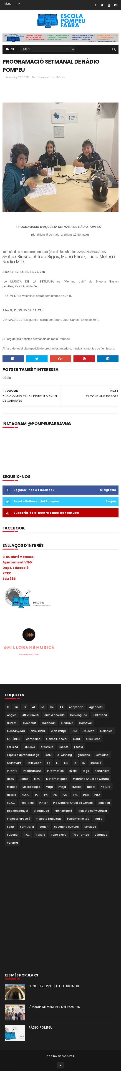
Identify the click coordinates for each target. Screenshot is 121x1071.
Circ (74, 731)
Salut (10, 827)
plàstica (104, 803)
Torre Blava (58, 835)
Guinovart (14, 763)
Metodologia (31, 787)
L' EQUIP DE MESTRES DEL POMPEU (54, 1007)
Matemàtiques (56, 779)
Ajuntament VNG (17, 562)
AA (61, 707)
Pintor (43, 803)
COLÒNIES (13, 739)
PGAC (11, 803)
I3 (57, 763)
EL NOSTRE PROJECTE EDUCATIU (54, 986)
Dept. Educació (16, 568)
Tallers (40, 835)
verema (12, 843)
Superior (12, 835)
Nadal (91, 787)
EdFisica (12, 747)
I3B (66, 763)
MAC (37, 779)
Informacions (45, 78)
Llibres (24, 779)
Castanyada (16, 731)
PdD (97, 795)
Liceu (10, 779)
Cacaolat (29, 723)
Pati (86, 795)
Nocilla (11, 795)
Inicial (73, 771)
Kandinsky (102, 771)
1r (8, 707)
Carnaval (85, 723)
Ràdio (60, 78)
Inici (10, 49)
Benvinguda (78, 715)
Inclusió (96, 763)
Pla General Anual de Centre (73, 803)
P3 (36, 795)
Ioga (86, 771)
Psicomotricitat (78, 819)
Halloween (34, 763)
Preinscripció (63, 811)
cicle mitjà (58, 731)
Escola (78, 747)
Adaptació (76, 707)
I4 (75, 763)
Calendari (48, 723)
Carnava (67, 723)
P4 (46, 795)
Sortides (90, 827)
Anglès (12, 715)
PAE (65, 795)
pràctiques (41, 811)
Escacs (63, 747)
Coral (77, 739)
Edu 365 (9, 579)
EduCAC (29, 747)
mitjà (62, 787)
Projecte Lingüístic (48, 819)
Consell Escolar (56, 739)
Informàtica (55, 771)
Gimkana (102, 755)
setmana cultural (66, 827)
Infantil (12, 771)
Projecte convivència (92, 811)
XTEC (7, 573)
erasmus (47, 747)
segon (44, 827)
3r (25, 707)
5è (43, 707)
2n (16, 707)
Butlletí (12, 723)
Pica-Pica (27, 803)
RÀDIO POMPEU (41, 1027)
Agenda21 (96, 707)
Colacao (88, 731)
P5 (55, 795)
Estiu (48, 755)
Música (76, 787)
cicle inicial (37, 731)
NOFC (26, 795)
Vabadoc (101, 835)
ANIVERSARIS (30, 715)
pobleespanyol (17, 811)
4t (33, 707)
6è (52, 707)
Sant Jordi (27, 827)
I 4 (48, 763)
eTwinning (64, 755)
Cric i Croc (93, 739)
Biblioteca (100, 715)
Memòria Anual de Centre (91, 779)
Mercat (12, 787)
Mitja (49, 787)
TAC (27, 835)
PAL (75, 795)
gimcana (84, 755)
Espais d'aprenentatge (23, 755)
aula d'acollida (54, 715)
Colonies (106, 731)
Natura (105, 787)
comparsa (33, 739)
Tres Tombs (80, 835)
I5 (83, 763)
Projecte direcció (18, 819)
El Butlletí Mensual (18, 557)
